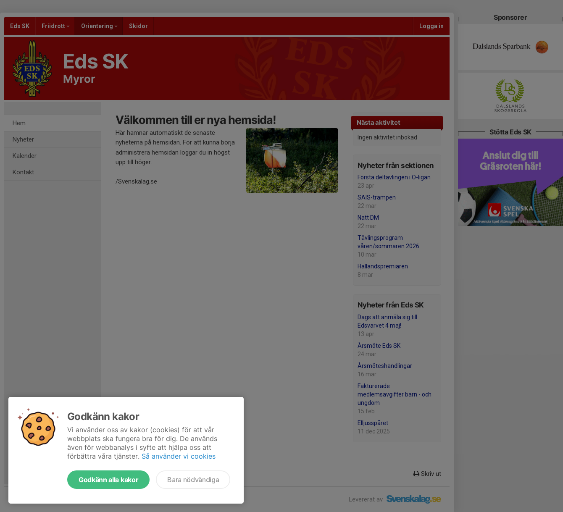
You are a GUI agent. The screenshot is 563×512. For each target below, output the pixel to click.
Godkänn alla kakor (108, 479)
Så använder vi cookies (179, 456)
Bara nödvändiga (193, 479)
